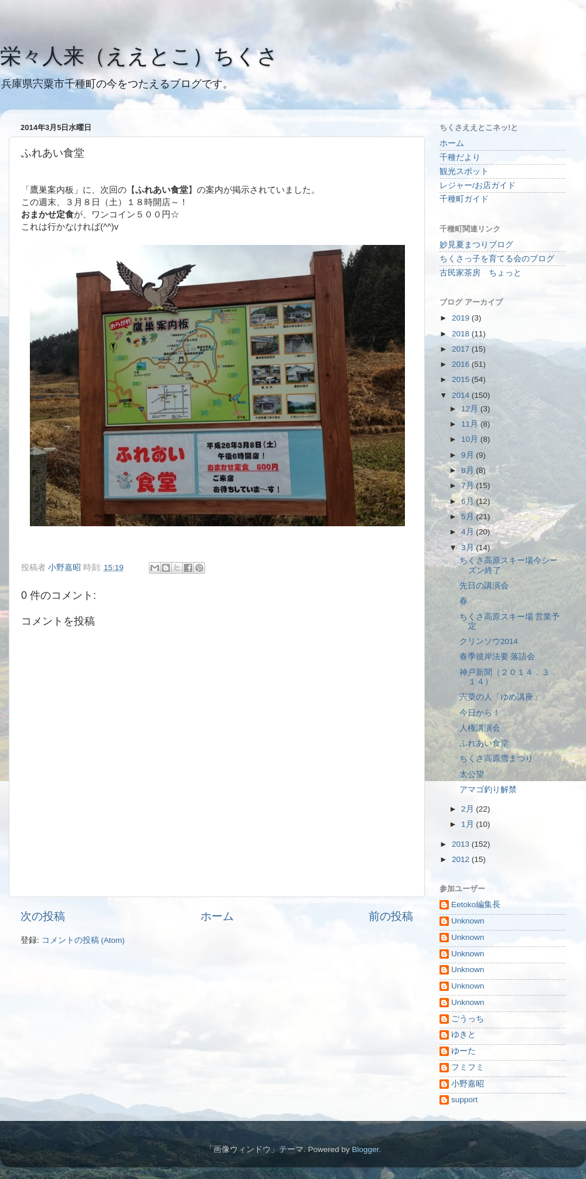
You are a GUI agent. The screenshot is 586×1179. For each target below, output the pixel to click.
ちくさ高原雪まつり (496, 758)
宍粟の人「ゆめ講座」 (500, 697)
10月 (471, 439)
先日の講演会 (484, 585)
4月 (468, 531)
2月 (468, 809)
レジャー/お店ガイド (478, 185)
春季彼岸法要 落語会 (497, 656)
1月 (468, 824)
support (464, 1099)
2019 (462, 318)
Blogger (365, 1149)
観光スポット (464, 171)
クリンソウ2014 (488, 641)
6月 (468, 501)
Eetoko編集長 (475, 904)
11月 (471, 424)
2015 (462, 379)
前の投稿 (391, 916)
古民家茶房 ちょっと (481, 272)
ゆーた (463, 1051)
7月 (468, 485)
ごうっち (467, 1018)
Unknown (467, 920)
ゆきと (463, 1034)
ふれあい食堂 (484, 743)
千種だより (460, 157)
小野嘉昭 (467, 1083)
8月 (468, 470)
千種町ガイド (464, 199)
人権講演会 (479, 728)
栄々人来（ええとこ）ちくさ (139, 56)
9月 (468, 455)
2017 (462, 349)
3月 (468, 547)
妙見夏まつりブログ (476, 244)
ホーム (217, 916)
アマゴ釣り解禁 (488, 789)
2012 (462, 859)
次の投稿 (43, 916)
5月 (468, 516)
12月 (471, 408)
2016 (462, 364)
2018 (462, 333)
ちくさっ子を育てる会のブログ (497, 258)
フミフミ (467, 1067)
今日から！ (479, 712)
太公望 (471, 774)
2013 (462, 844)
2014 (462, 395)
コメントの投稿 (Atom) (83, 940)
